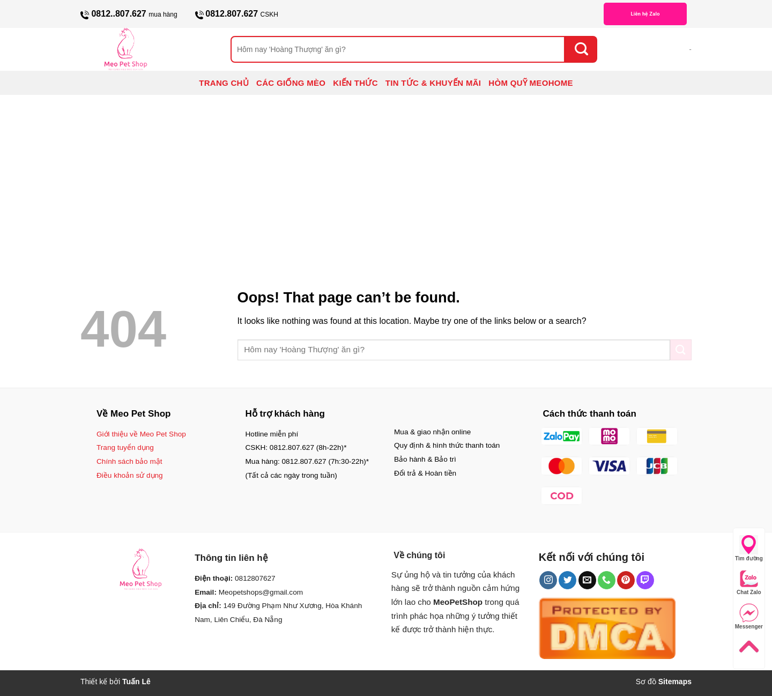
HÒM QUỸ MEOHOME (530, 82)
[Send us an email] (587, 580)
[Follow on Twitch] (645, 580)
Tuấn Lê (136, 681)
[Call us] (606, 580)
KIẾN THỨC (355, 82)
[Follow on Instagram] (548, 580)
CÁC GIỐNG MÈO (290, 82)
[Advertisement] (386, 175)
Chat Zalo (749, 582)
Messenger (749, 616)
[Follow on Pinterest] (626, 580)
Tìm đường (749, 548)
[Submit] (581, 49)
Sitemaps (675, 681)
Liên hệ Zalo (644, 14)
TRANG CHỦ (224, 82)
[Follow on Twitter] (567, 580)
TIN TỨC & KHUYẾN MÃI (433, 82)
